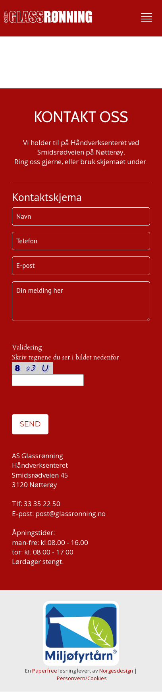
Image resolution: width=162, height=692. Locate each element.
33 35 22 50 (42, 503)
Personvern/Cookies (82, 678)
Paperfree (44, 670)
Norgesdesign (116, 670)
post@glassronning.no (70, 513)
